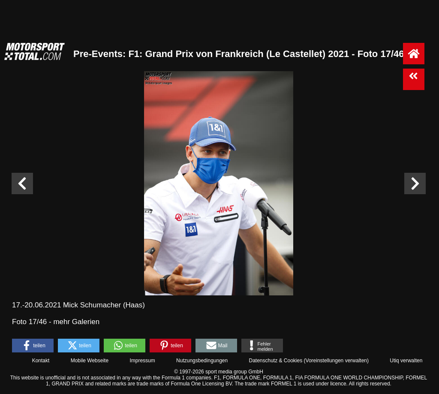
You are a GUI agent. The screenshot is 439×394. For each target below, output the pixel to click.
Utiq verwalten (406, 361)
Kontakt (41, 361)
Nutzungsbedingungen (202, 361)
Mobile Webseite (90, 361)
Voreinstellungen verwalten (336, 361)
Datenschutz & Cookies (275, 361)
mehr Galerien (76, 322)
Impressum (142, 361)
